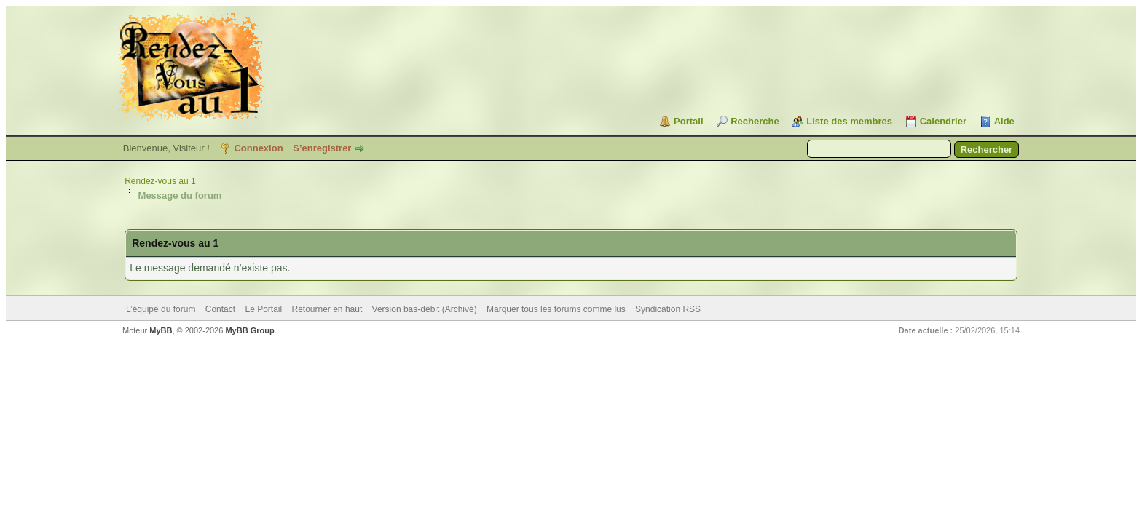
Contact (220, 309)
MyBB (160, 330)
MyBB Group (249, 330)
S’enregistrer (322, 148)
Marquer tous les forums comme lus (556, 309)
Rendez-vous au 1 (160, 181)
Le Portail (263, 309)
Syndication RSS (668, 309)
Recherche (755, 121)
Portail (688, 121)
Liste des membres (849, 121)
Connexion (258, 148)
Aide (1004, 121)
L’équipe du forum (160, 309)
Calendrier (943, 121)
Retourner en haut (327, 309)
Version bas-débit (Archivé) (424, 309)
